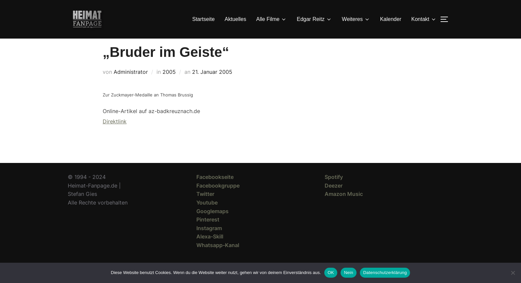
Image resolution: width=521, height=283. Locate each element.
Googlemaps (212, 223)
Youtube (207, 214)
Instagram (209, 240)
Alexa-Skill (209, 248)
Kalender (390, 19)
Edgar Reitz (314, 19)
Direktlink (115, 133)
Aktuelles (235, 19)
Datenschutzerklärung (385, 272)
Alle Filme (271, 19)
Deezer (334, 197)
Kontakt (424, 19)
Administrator (131, 83)
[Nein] (512, 272)
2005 (169, 83)
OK (331, 272)
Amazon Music (344, 206)
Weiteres (356, 19)
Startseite (203, 19)
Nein (348, 272)
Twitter (205, 206)
